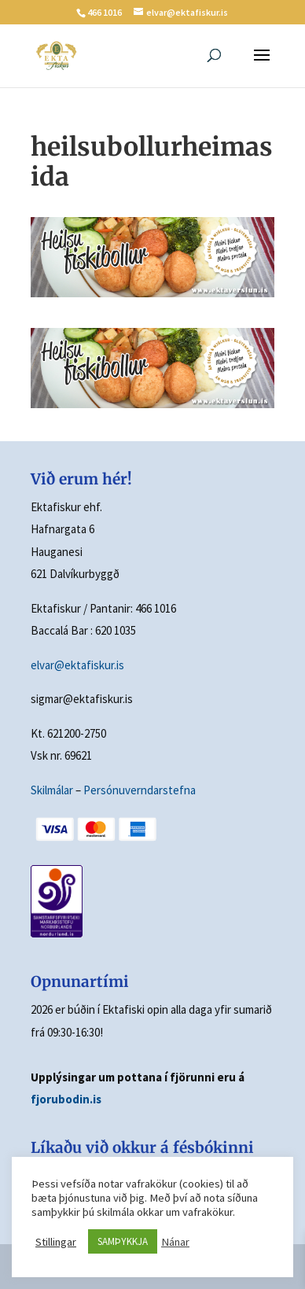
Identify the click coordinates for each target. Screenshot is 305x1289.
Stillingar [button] (55, 1242)
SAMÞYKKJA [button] (122, 1241)
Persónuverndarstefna (139, 790)
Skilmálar (52, 790)
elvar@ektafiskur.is (77, 664)
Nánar (175, 1242)
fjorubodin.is (66, 1099)
